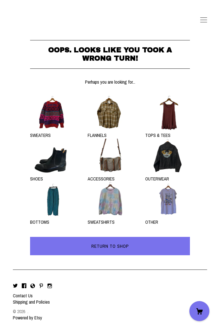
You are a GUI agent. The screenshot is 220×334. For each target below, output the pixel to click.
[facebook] (24, 286)
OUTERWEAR (167, 175)
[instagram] (50, 286)
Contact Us (23, 295)
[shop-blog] (32, 286)
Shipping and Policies (31, 302)
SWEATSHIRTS (110, 219)
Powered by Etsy (27, 318)
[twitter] (15, 286)
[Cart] (199, 311)
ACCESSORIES (110, 175)
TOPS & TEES (167, 132)
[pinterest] (41, 286)
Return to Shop (110, 246)
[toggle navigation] (203, 20)
